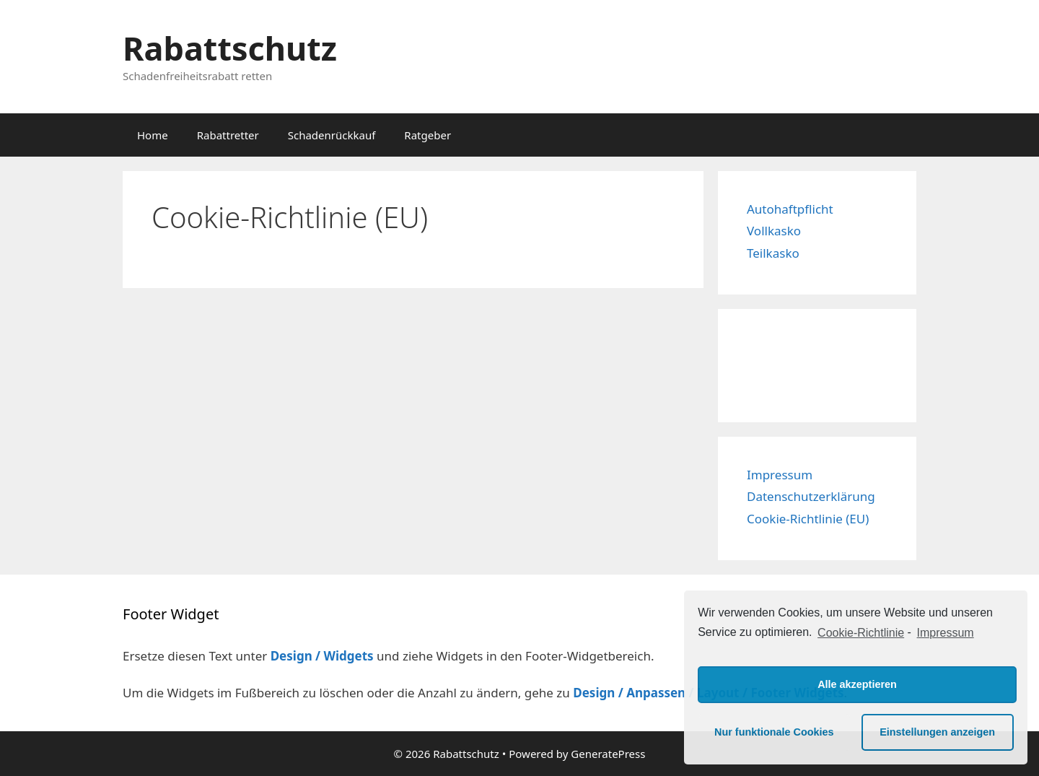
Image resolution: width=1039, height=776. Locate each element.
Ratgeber (427, 135)
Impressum (779, 474)
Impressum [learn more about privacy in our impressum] (945, 633)
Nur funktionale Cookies (774, 732)
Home (152, 135)
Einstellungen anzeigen (937, 732)
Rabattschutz (230, 48)
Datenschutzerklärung (811, 496)
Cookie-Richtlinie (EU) (808, 518)
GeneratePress (608, 753)
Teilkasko (773, 253)
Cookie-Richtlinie (860, 633)
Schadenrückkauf (332, 135)
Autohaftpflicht (790, 209)
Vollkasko (774, 230)
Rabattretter (228, 135)
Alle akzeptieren (857, 684)
